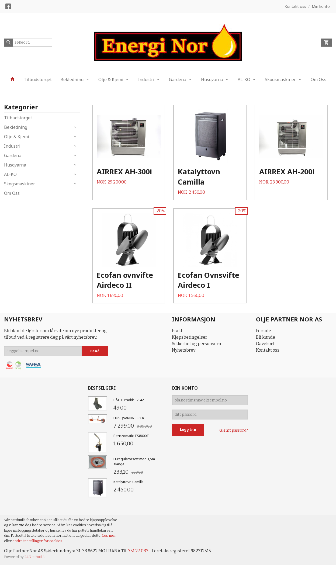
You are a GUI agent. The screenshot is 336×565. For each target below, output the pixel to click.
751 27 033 (138, 550)
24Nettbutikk (35, 557)
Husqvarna (212, 79)
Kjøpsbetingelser (189, 337)
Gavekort (265, 343)
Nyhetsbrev (183, 350)
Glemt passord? (233, 430)
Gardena (177, 79)
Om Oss (318, 79)
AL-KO (244, 79)
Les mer (109, 535)
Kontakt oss (267, 350)
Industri (146, 79)
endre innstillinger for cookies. (37, 541)
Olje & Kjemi (110, 79)
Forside (263, 330)
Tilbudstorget (38, 79)
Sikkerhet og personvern (196, 343)
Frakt (177, 330)
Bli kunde (265, 337)
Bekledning (72, 79)
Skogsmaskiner (280, 79)
